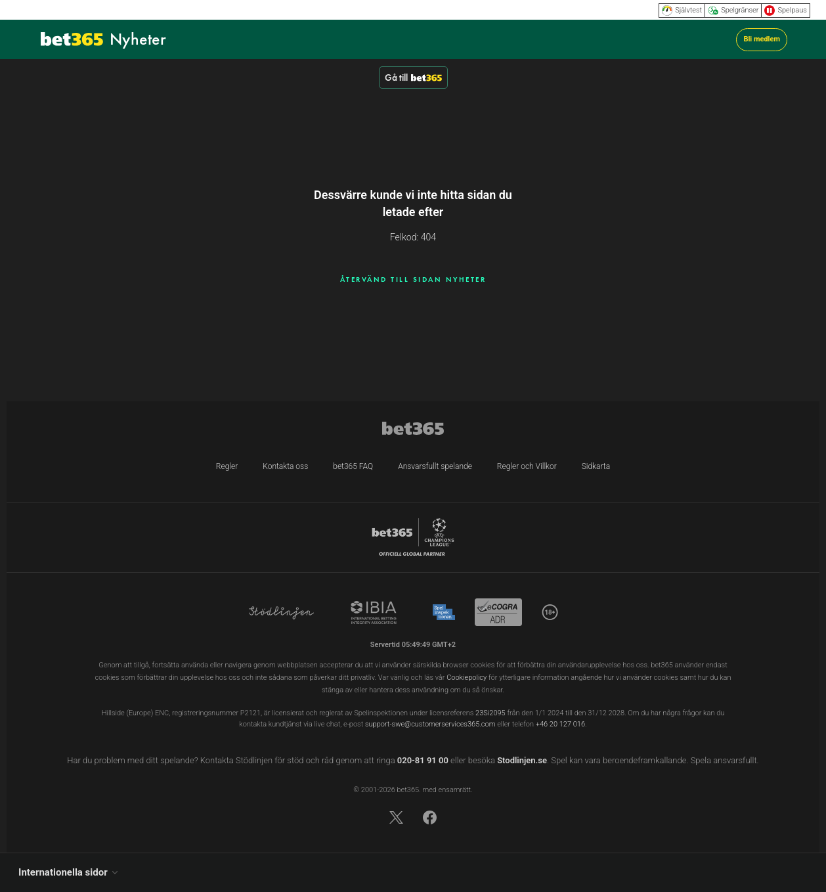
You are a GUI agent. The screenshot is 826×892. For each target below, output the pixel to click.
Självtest (682, 10)
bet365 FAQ (353, 466)
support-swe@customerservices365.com (430, 724)
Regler (227, 466)
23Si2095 (490, 713)
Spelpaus (785, 10)
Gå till (413, 77)
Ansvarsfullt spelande (435, 466)
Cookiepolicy (466, 677)
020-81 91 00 (422, 760)
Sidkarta (596, 466)
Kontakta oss (285, 466)
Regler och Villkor (527, 466)
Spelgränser (733, 10)
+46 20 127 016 (560, 724)
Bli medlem (761, 39)
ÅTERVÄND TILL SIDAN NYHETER (413, 279)
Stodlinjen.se (522, 760)
